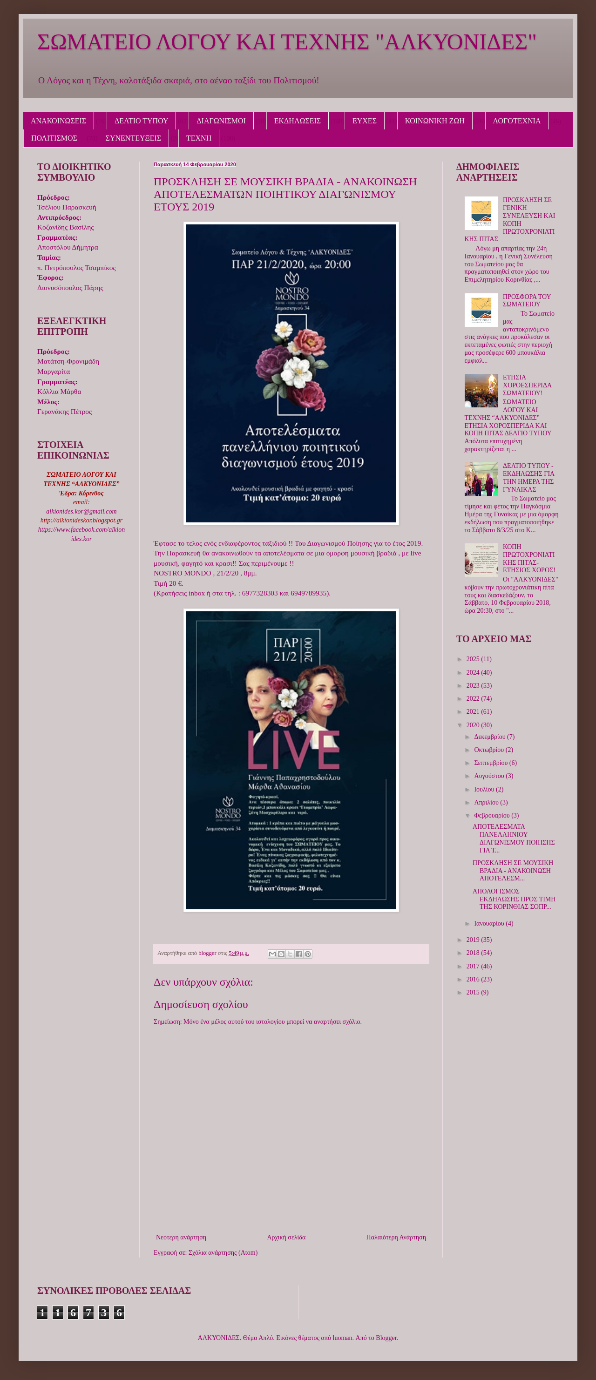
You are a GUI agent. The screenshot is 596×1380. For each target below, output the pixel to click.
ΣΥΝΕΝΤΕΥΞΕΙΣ (134, 138)
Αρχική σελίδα (286, 1237)
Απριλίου (487, 802)
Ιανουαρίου (490, 923)
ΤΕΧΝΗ (198, 138)
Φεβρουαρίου (492, 815)
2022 (474, 698)
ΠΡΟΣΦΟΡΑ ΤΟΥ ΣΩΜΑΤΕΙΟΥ (527, 300)
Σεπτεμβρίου (491, 762)
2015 (474, 992)
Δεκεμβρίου (490, 736)
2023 (474, 685)
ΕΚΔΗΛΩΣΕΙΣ (297, 121)
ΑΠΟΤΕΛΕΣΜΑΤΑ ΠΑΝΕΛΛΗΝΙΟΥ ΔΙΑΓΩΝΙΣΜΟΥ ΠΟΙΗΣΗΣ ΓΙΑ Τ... (514, 838)
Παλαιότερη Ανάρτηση (396, 1237)
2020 (474, 725)
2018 (474, 952)
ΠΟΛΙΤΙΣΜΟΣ (54, 138)
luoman (342, 1337)
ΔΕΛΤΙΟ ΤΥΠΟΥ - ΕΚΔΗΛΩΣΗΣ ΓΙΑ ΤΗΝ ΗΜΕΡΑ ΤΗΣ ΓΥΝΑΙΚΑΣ (528, 477)
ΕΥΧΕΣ (364, 121)
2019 (474, 939)
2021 (474, 711)
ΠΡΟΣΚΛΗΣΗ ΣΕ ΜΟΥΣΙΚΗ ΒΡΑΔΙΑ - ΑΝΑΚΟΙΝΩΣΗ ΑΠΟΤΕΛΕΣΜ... (513, 870)
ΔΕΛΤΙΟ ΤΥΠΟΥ (141, 121)
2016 (474, 979)
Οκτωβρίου (489, 749)
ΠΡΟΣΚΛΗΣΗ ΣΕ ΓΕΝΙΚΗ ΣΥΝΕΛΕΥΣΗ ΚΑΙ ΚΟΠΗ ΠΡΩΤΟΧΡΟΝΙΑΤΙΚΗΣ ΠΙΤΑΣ (510, 219)
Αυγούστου (490, 775)
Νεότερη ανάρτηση (181, 1237)
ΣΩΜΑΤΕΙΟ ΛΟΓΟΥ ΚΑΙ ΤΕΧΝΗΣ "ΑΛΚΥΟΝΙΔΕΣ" (287, 41)
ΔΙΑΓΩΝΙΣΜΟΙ (221, 121)
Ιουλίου (485, 789)
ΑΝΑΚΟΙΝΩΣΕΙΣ (58, 121)
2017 (474, 966)
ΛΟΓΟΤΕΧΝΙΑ (517, 121)
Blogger (386, 1337)
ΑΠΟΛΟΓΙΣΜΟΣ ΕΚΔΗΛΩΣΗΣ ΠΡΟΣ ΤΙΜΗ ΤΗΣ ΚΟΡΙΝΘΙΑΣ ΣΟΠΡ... (514, 899)
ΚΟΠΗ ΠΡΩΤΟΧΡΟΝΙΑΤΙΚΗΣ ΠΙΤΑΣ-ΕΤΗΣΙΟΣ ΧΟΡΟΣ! (529, 558)
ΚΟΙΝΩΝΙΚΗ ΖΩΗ (435, 121)
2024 (474, 672)
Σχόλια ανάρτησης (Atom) (223, 1252)
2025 (474, 659)
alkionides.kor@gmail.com (81, 511)
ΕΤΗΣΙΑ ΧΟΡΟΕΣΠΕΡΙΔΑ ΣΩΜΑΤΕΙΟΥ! (527, 385)
